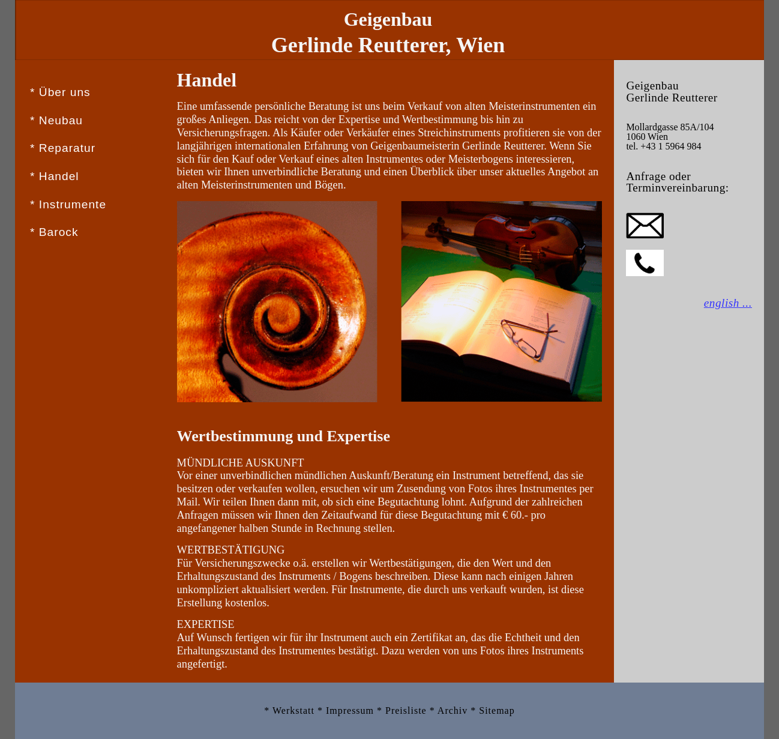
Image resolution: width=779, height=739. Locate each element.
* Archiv (450, 710)
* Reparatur (62, 148)
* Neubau (56, 120)
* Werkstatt (290, 710)
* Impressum (347, 710)
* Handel (54, 176)
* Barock (54, 232)
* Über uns (60, 92)
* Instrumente (68, 204)
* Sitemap (492, 710)
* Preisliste (403, 710)
